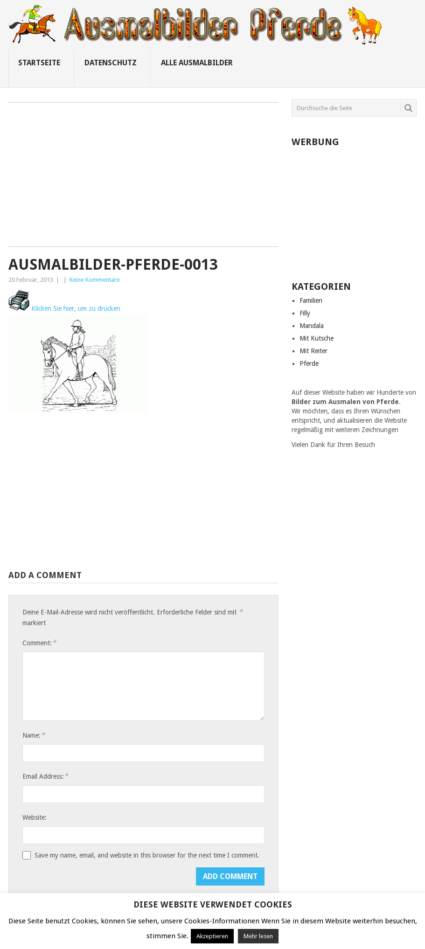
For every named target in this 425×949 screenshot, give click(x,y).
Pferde (309, 363)
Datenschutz (110, 62)
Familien (311, 300)
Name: (33, 735)
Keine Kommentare (95, 279)
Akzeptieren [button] (212, 936)
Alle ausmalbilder (197, 62)
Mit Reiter (313, 351)
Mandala (312, 325)
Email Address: (45, 776)
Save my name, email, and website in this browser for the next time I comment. (147, 855)
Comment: (39, 642)
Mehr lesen (258, 936)
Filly (305, 313)
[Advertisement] (143, 177)
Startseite (39, 62)
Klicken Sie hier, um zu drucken (64, 308)
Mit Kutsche (317, 338)
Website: (34, 817)
